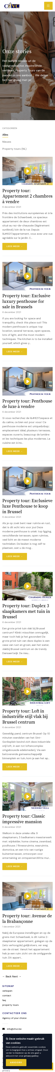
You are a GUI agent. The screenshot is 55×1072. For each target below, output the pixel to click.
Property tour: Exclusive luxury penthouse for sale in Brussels (26, 301)
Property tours (10, 1004)
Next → (16, 976)
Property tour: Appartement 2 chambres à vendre (27, 196)
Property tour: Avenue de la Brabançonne (27, 918)
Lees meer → (15, 246)
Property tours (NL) (14, 149)
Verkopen (7, 990)
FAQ (4, 1000)
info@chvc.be (14, 1028)
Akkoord (16, 1062)
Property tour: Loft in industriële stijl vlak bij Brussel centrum (25, 716)
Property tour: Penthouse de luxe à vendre (27, 404)
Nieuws (6, 142)
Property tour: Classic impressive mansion (23, 819)
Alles (5, 134)
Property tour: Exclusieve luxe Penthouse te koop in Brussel (27, 506)
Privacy (6, 1070)
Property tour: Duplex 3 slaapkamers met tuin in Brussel (26, 611)
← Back (6, 976)
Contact (6, 995)
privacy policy (31, 1055)
